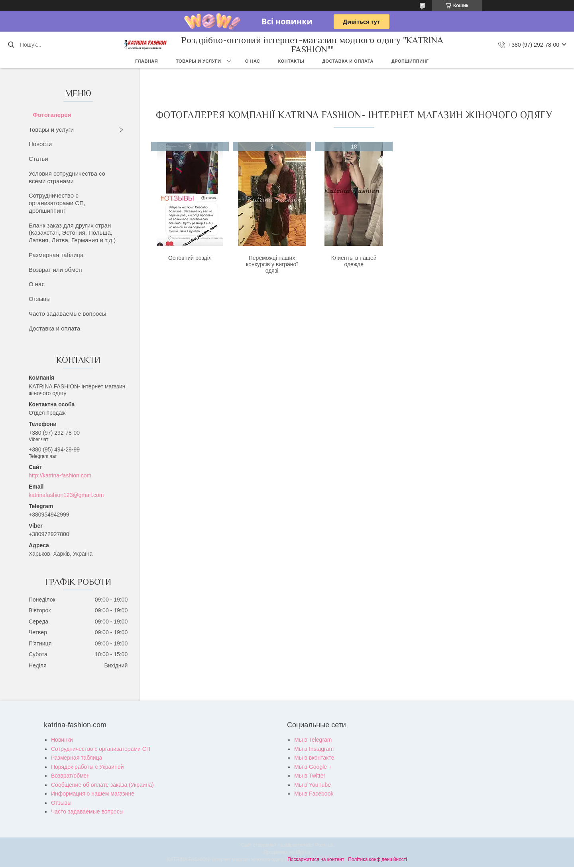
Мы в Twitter (309, 775)
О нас (252, 61)
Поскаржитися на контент (315, 859)
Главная (146, 61)
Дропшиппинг (410, 61)
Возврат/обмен (70, 775)
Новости (40, 144)
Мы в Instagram (314, 749)
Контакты (291, 61)
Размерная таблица (56, 254)
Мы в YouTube (312, 785)
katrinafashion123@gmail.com (66, 495)
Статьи (38, 158)
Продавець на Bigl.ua (287, 852)
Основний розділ (190, 258)
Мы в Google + (313, 767)
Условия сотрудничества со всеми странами (67, 177)
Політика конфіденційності (377, 859)
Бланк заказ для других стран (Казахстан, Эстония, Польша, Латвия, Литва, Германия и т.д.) (72, 233)
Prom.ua (324, 845)
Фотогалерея (52, 114)
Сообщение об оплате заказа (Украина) (102, 785)
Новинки (62, 739)
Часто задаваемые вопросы (67, 313)
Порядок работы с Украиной (87, 767)
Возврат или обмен (55, 269)
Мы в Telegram (313, 739)
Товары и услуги (198, 61)
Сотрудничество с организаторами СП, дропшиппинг (57, 203)
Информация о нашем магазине (92, 793)
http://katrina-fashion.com (60, 475)
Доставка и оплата (347, 61)
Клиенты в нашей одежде (354, 261)
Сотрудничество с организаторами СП (100, 749)
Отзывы (40, 298)
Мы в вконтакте (314, 757)
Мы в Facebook (313, 793)
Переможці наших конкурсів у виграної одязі (272, 264)
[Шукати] (11, 44)
